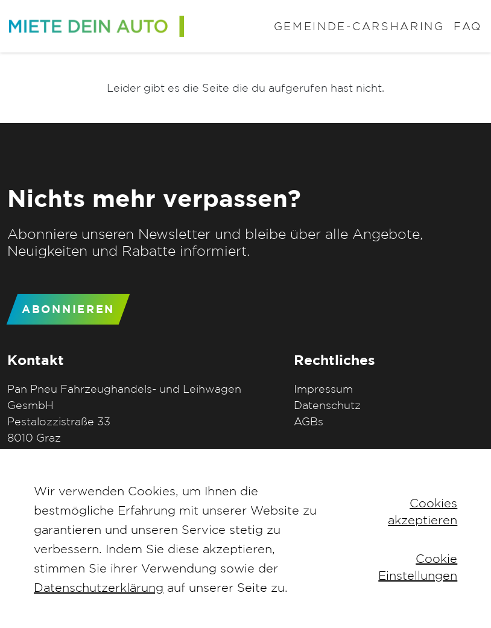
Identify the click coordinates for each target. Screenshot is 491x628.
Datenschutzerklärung (98, 587)
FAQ (468, 26)
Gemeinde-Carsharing (359, 26)
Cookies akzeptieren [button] (422, 511)
